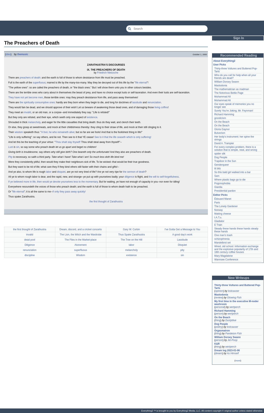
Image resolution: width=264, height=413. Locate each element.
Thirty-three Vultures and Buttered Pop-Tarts (237, 287)
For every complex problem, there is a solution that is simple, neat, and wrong (235, 148)
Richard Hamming (224, 114)
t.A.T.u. (218, 217)
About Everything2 (224, 60)
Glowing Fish (234, 297)
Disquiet (182, 244)
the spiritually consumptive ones (37, 102)
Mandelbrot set (222, 242)
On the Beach (221, 121)
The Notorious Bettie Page (228, 92)
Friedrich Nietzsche (107, 72)
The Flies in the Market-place (81, 239)
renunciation (154, 102)
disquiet (61, 171)
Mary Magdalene (223, 255)
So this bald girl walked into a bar (232, 172)
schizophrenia (222, 238)
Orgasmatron (222, 330)
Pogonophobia (222, 183)
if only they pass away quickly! (69, 191)
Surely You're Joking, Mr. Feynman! (233, 110)
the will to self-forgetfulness (164, 176)
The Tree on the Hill (131, 239)
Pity (10, 156)
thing (217, 320)
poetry (218, 326)
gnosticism (220, 118)
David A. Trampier (224, 143)
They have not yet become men (25, 97)
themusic (22, 54)
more (237, 360)
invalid (27, 112)
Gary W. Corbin (131, 229)
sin (17, 147)
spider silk (219, 153)
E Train (218, 224)
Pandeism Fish (233, 333)
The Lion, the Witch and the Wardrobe (80, 234)
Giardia (218, 187)
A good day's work (182, 234)
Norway (218, 210)
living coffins (161, 107)
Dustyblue (230, 320)
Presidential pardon (225, 190)
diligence (129, 176)
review (218, 297)
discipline (30, 255)
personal (220, 307)
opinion (219, 291)
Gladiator (219, 221)
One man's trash (223, 235)
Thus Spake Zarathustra (131, 234)
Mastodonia (220, 85)
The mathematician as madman (231, 89)
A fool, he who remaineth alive (57, 132)
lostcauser (233, 291)
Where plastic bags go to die (229, 179)
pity (182, 250)
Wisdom (80, 255)
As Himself (233, 353)
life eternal (141, 82)
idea (8, 54)
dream (218, 353)
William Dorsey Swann (226, 81)
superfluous (39, 82)
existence (92, 117)
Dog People (220, 157)
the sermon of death (134, 171)
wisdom (19, 132)
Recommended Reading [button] (238, 55)
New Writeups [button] (238, 278)
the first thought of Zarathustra (106, 201)
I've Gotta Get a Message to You (182, 229)
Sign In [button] (238, 38)
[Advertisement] (132, 10)
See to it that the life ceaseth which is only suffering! (122, 137)
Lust (10, 147)
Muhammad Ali (222, 96)
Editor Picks (220, 194)
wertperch (234, 307)
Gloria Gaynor (222, 129)
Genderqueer (221, 164)
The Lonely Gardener (226, 206)
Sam (216, 175)
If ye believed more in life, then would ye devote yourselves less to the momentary (53, 181)
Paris (217, 202)
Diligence (30, 244)
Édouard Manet (222, 198)
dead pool (29, 239)
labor (49, 171)
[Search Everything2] (167, 28)
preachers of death (30, 77)
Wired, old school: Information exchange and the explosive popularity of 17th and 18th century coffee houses (236, 249)
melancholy (34, 122)
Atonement (81, 244)
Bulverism (219, 133)
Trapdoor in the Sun (225, 161)
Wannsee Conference (226, 259)
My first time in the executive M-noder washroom (236, 303)
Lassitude (182, 239)
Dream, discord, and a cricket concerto (80, 229)
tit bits (217, 168)
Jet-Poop (232, 340)
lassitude (137, 102)
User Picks (219, 64)
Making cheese (222, 213)
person (219, 313)
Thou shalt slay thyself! (67, 142)
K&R (217, 343)
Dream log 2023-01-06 (227, 350)
